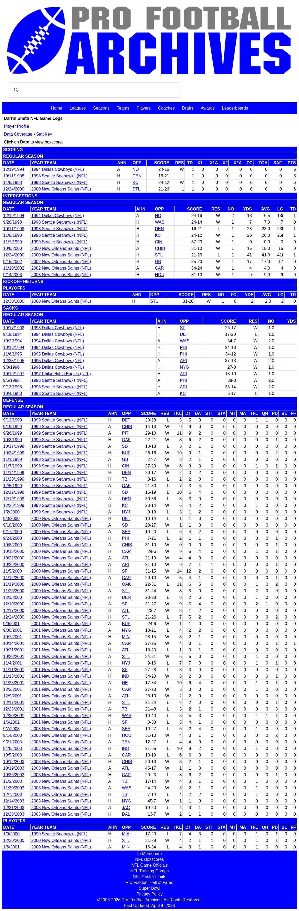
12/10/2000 (13, 604)
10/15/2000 (13, 551)
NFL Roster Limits (149, 876)
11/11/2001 (13, 669)
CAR (159, 268)
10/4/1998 (12, 393)
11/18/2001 (13, 676)
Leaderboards (235, 108)
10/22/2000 (13, 558)
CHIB (160, 248)
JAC (126, 807)
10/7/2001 (12, 637)
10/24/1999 (13, 453)
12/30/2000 (13, 301)
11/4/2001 (12, 663)
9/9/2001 (11, 623)
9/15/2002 (12, 261)
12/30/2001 (13, 715)
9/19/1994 (12, 334)
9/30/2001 (12, 630)
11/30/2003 (13, 788)
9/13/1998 (12, 387)
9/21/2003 (12, 742)
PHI (183, 347)
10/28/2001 (13, 656)
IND (125, 676)
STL (136, 189)
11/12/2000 (13, 577)
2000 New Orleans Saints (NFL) (61, 189)
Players (144, 108)
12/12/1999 (13, 492)
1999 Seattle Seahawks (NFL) (59, 242)
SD (125, 446)
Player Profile (16, 126)
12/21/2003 (13, 807)
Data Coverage (18, 134)
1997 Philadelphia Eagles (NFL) (61, 374)
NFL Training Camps (149, 871)
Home (56, 108)
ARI (183, 360)
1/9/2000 (11, 834)
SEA (126, 531)
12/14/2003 (13, 801)
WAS (160, 222)
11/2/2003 (12, 781)
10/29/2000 (13, 564)
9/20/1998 (12, 222)
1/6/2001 (11, 847)
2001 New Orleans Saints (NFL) (61, 623)
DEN (137, 176)
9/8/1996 (11, 367)
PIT (125, 433)
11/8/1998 (12, 182)
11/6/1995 (12, 354)
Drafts (187, 108)
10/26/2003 (13, 775)
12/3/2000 (12, 597)
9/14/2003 (12, 274)
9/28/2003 (12, 748)
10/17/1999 (13, 446)
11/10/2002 (13, 268)
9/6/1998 (11, 380)
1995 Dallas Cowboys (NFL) (57, 354)
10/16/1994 (13, 347)
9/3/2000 (11, 518)
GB (158, 261)
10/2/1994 (12, 341)
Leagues (77, 108)
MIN (125, 637)
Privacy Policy (149, 894)
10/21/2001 (13, 650)
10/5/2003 (12, 755)
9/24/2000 (12, 538)
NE (125, 683)
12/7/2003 (12, 794)
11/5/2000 (12, 571)
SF (182, 328)
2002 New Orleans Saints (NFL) (61, 261)
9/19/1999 (12, 426)
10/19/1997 (13, 374)
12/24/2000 (13, 189)
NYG (184, 367)
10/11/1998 (13, 176)
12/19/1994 (13, 169)
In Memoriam (149, 853)
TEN (126, 742)
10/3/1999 (12, 440)
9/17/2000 (12, 531)
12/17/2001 (13, 702)
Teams (123, 108)
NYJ (126, 512)
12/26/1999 (13, 505)
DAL (126, 814)
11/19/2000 (13, 584)
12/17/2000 (13, 610)
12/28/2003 (13, 814)
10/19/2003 (13, 768)
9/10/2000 (12, 525)
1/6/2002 (11, 722)
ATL (125, 558)
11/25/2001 (13, 683)
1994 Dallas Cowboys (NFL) (57, 169)
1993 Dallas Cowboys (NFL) (57, 328)
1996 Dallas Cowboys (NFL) (57, 367)
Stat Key (44, 134)
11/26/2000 (13, 591)
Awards (208, 108)
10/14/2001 (13, 643)
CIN (158, 242)
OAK (126, 440)
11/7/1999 (12, 242)
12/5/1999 (12, 485)
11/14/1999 (13, 472)
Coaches (166, 108)
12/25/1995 (13, 360)
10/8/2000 (12, 248)
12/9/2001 (12, 696)
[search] (94, 90)
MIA (125, 834)
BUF (126, 453)
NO (136, 169)
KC (135, 182)
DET (184, 334)
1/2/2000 (11, 512)
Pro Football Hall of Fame (149, 882)
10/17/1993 (13, 328)
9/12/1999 (12, 420)
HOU (160, 274)
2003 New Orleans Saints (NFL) (61, 274)
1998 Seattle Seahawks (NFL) (59, 176)
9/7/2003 (11, 729)
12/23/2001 (13, 709)
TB (124, 479)
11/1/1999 (12, 459)
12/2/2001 (12, 689)
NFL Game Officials (149, 865)
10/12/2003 (13, 761)
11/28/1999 (13, 479)
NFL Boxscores (149, 859)
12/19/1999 (13, 499)
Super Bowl (149, 888)
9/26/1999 (12, 433)
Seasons (101, 108)
